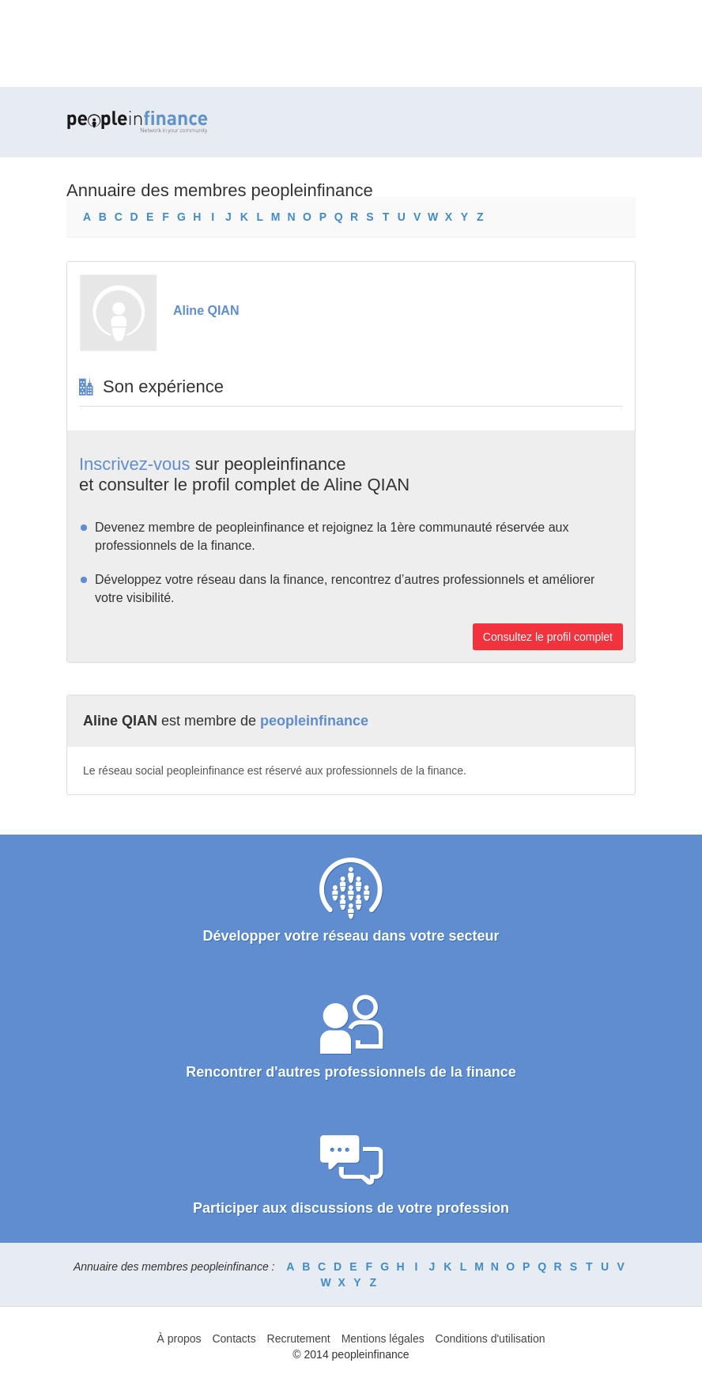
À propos (179, 1338)
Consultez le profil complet (548, 637)
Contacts (233, 1338)
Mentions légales (383, 1338)
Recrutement (298, 1338)
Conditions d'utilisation (490, 1338)
